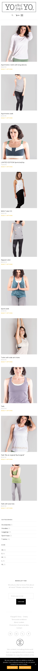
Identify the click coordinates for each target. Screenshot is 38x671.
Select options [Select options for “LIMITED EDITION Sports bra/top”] (7, 166)
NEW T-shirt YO (6, 211)
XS (2, 550)
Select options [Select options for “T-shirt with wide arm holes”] (7, 362)
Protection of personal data (19, 625)
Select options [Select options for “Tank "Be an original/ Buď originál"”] (7, 459)
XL (2, 564)
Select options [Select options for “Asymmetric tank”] (7, 118)
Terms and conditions (19, 619)
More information (25, 667)
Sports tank (5, 309)
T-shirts (4, 539)
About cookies (19, 622)
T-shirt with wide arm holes (10, 357)
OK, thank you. (12, 667)
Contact (19, 628)
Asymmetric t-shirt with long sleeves (14, 65)
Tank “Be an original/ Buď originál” (12, 455)
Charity (25, 617)
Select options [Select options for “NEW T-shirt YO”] (7, 215)
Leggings (5, 532)
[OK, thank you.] (35, 664)
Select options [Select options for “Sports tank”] (7, 313)
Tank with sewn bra (7, 504)
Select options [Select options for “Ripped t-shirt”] (7, 264)
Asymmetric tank (7, 114)
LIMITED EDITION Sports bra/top (12, 162)
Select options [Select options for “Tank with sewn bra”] (7, 508)
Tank (2, 406)
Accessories (6, 525)
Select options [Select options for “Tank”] (7, 410)
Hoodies (5, 528)
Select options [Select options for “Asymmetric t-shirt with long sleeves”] (7, 69)
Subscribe (21, 601)
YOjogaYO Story (16, 617)
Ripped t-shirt (5, 260)
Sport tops (6, 536)
